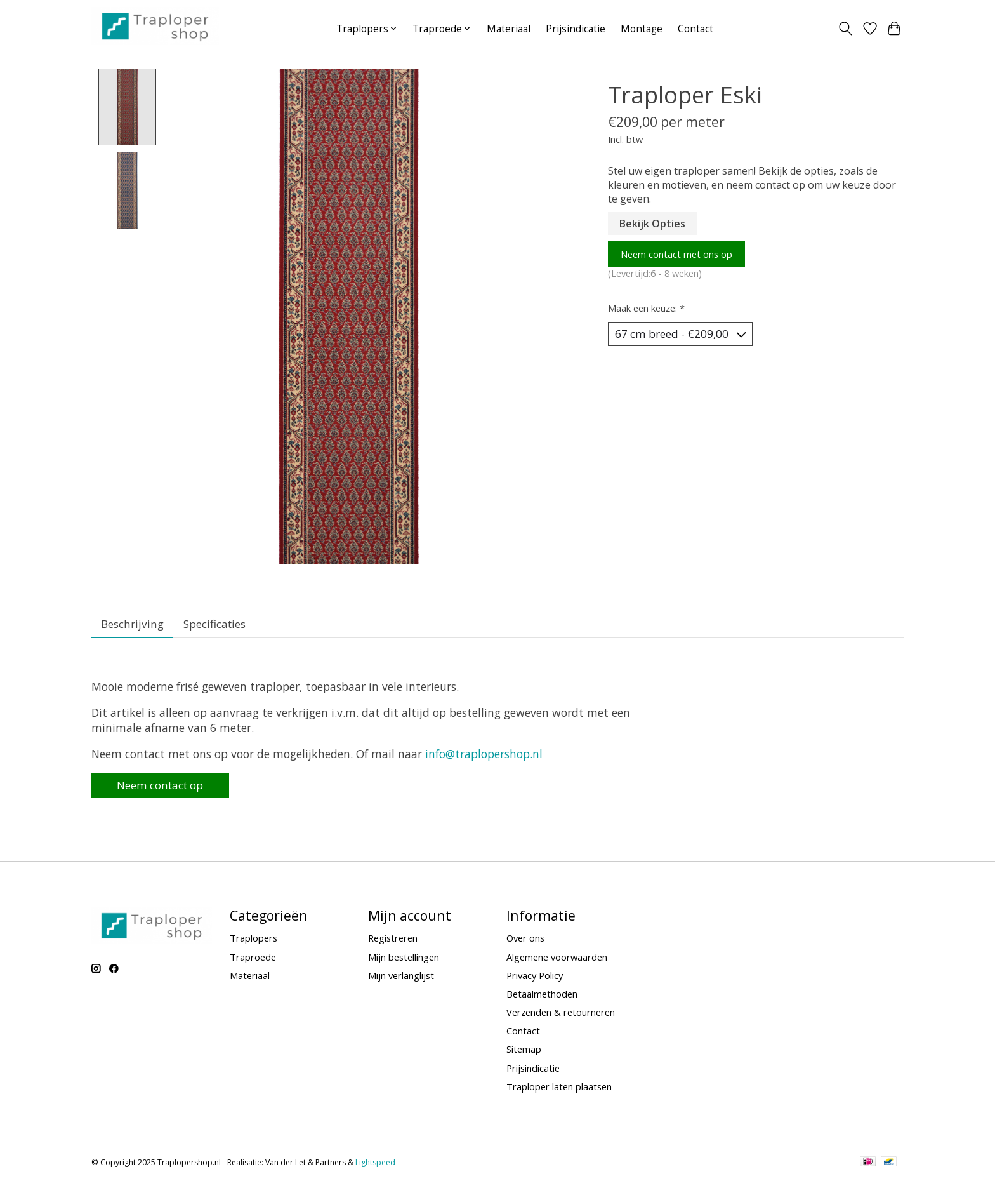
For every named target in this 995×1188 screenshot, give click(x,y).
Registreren (393, 941)
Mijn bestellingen (403, 960)
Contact (695, 29)
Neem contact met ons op (676, 254)
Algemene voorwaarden (556, 960)
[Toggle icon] (845, 28)
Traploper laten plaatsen (559, 1089)
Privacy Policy (534, 978)
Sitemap (523, 1052)
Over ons (525, 941)
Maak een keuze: (646, 308)
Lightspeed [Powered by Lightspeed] (375, 1166)
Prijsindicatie (575, 29)
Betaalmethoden (541, 997)
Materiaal (508, 29)
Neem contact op (164, 788)
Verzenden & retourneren (560, 1016)
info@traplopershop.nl (484, 756)
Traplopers (253, 941)
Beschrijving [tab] (133, 624)
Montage (641, 29)
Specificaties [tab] (217, 624)
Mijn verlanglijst (401, 978)
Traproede (253, 960)
